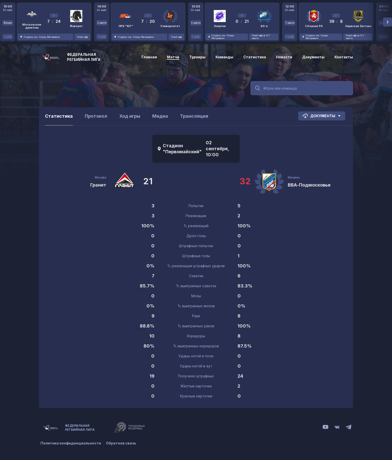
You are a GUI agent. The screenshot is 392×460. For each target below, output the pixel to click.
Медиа (160, 116)
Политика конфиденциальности (70, 443)
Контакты (343, 57)
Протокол (96, 116)
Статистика (254, 57)
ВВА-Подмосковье (309, 185)
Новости (284, 57)
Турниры (197, 57)
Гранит (98, 185)
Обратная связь (121, 443)
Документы (313, 57)
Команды (224, 57)
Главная (149, 57)
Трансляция (194, 116)
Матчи (173, 57)
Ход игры (129, 116)
